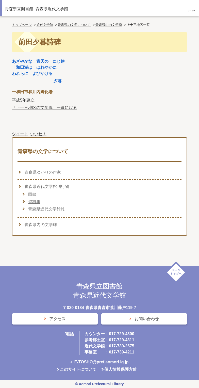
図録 (32, 194)
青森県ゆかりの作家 (42, 172)
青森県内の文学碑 (108, 25)
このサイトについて (78, 369)
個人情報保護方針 (120, 369)
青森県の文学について (74, 25)
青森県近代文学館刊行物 (46, 186)
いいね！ (38, 134)
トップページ (22, 25)
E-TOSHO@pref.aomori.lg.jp (101, 362)
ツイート (20, 134)
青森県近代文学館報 (46, 209)
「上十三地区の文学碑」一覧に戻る (44, 107)
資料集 (34, 202)
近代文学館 (45, 25)
